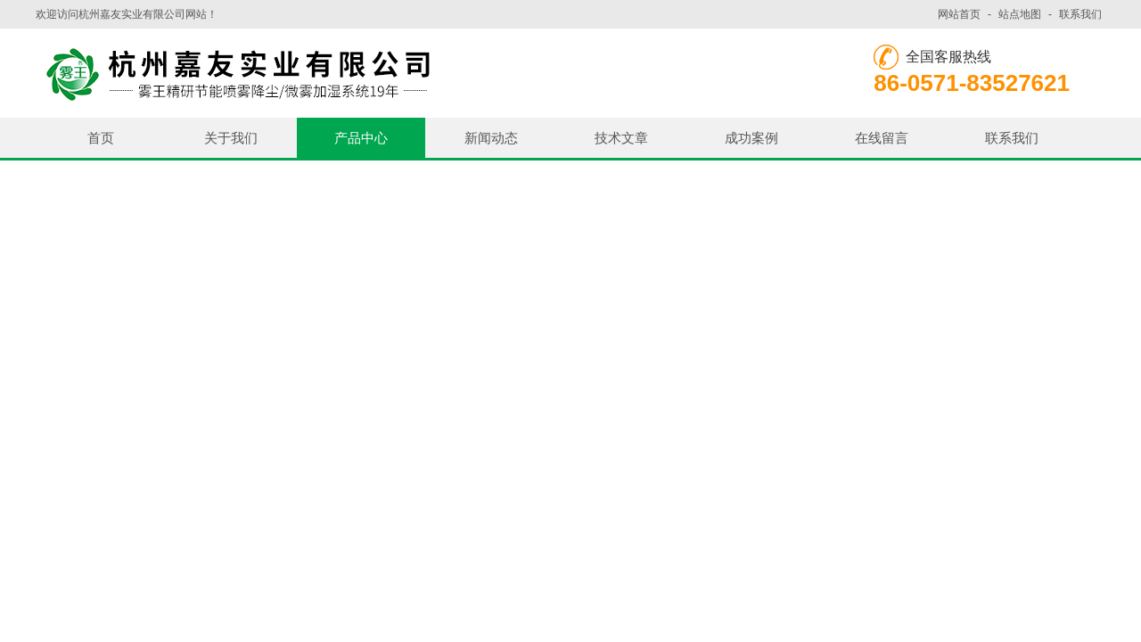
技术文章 (621, 137)
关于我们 (231, 137)
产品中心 (361, 137)
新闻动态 (491, 137)
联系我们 (1080, 14)
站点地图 (1019, 14)
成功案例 (751, 137)
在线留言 (881, 137)
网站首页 (959, 14)
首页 (100, 137)
